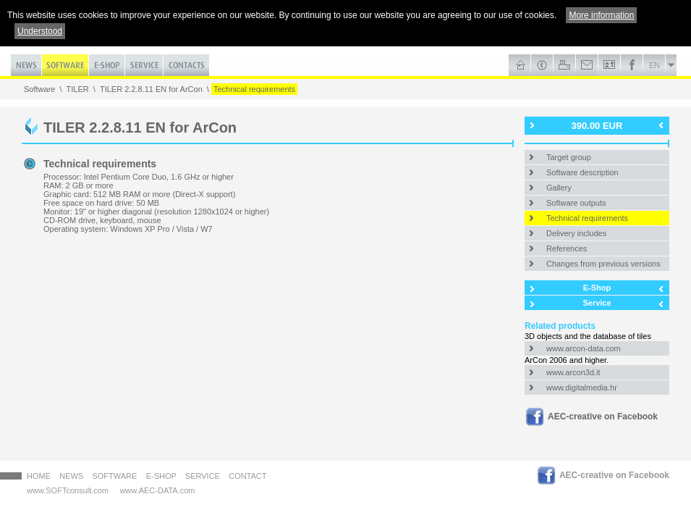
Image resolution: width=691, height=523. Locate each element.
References (566, 248)
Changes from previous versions (603, 263)
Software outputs (576, 202)
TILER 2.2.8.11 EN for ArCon (151, 89)
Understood (39, 31)
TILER (78, 89)
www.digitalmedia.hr (581, 387)
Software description (582, 172)
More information (601, 15)
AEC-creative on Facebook (603, 416)
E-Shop (597, 287)
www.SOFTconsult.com (68, 490)
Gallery (559, 187)
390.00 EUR (597, 125)
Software (39, 89)
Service (596, 302)
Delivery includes (576, 233)
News (71, 476)
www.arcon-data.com (583, 348)
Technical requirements (254, 89)
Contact (247, 476)
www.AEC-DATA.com (157, 490)
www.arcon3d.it (573, 372)
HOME (39, 476)
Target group (568, 157)
